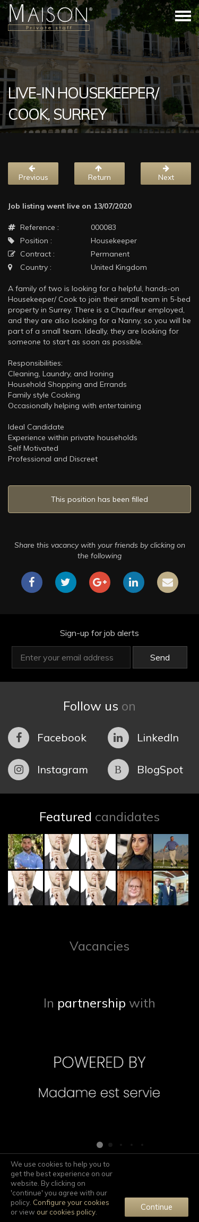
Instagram (48, 769)
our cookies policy (66, 1212)
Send (160, 657)
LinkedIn (143, 737)
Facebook (47, 737)
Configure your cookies (71, 1202)
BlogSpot (145, 769)
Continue (156, 1207)
